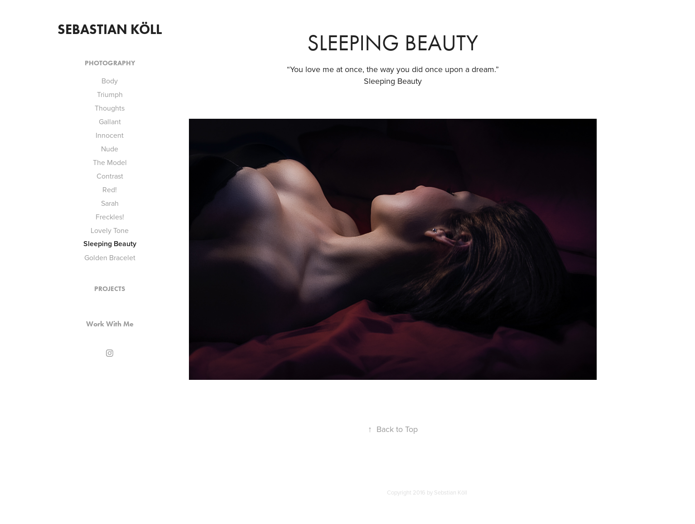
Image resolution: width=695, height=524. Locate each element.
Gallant (110, 121)
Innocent (110, 135)
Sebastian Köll (110, 29)
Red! (109, 189)
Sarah (110, 203)
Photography (110, 63)
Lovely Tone (110, 230)
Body (109, 81)
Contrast (110, 176)
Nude (109, 149)
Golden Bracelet (109, 257)
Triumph (110, 94)
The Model (110, 162)
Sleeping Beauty (109, 243)
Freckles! (110, 217)
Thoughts (110, 108)
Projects (109, 289)
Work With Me (110, 324)
